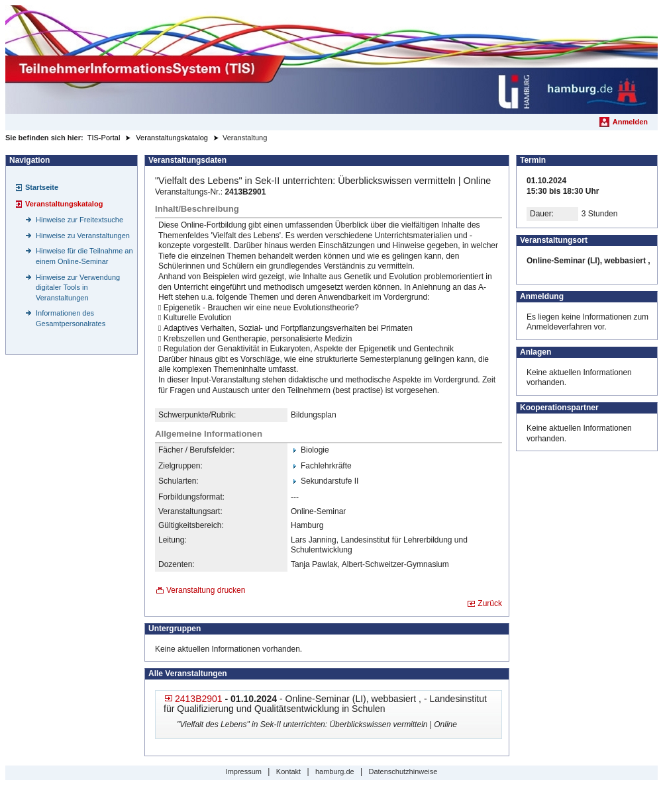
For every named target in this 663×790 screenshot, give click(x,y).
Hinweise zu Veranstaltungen (83, 236)
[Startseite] (331, 59)
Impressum (244, 771)
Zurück (490, 603)
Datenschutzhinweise (402, 771)
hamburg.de (334, 771)
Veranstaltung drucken (205, 590)
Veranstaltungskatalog (64, 204)
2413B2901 (199, 698)
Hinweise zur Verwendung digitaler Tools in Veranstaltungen (78, 287)
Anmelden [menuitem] (630, 122)
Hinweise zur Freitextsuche (79, 220)
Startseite (41, 187)
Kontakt (288, 771)
